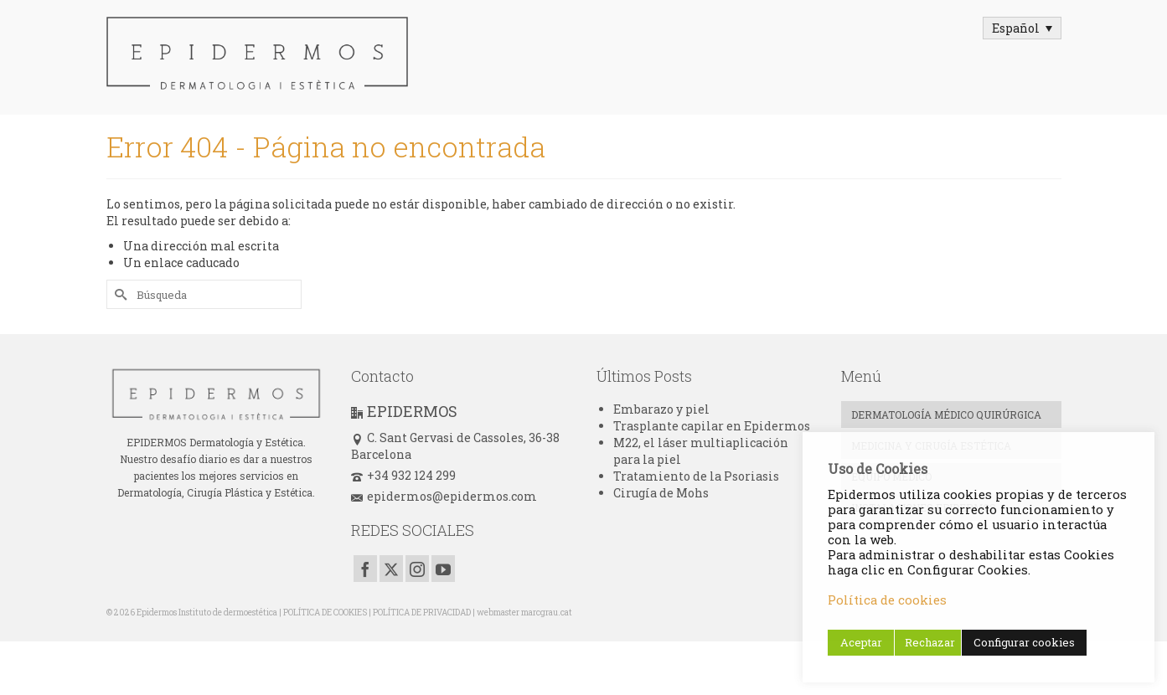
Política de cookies (887, 600)
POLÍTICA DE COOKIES (325, 612)
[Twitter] (391, 568)
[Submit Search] (119, 294)
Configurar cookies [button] (1024, 642)
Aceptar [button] (861, 642)
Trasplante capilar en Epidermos (711, 426)
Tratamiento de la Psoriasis (696, 476)
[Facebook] (365, 568)
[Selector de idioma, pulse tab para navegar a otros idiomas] (1022, 28)
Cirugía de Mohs (661, 493)
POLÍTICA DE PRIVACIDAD (422, 612)
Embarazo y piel (661, 409)
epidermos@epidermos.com (444, 496)
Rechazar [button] (930, 642)
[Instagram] (417, 568)
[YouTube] (443, 568)
